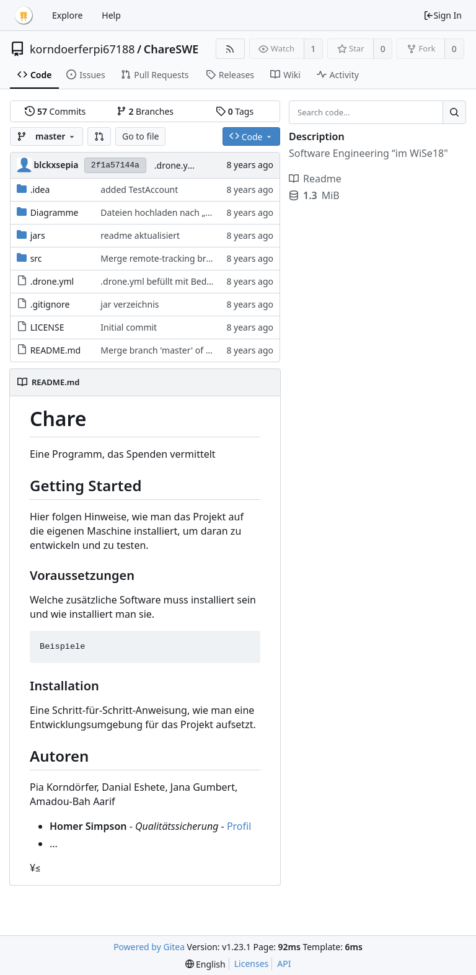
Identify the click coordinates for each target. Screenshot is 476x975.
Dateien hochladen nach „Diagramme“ (178, 212)
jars (37, 235)
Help (111, 15)
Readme (315, 178)
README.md (55, 350)
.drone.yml (52, 281)
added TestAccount (139, 189)
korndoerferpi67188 (82, 49)
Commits (55, 111)
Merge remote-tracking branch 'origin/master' (194, 258)
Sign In (442, 15)
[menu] (205, 964)
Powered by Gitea (149, 947)
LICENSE (47, 327)
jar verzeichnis (129, 304)
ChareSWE (171, 49)
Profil (239, 826)
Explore (67, 15)
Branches (145, 111)
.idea (40, 189)
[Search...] (454, 112)
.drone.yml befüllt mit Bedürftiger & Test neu (191, 281)
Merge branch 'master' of (152, 350)
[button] (99, 136)
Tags (234, 111)
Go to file (140, 136)
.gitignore (50, 304)
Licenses (251, 963)
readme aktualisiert (140, 235)
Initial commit (128, 327)
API (284, 963)
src (36, 258)
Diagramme (54, 212)
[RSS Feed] (230, 48)
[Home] (23, 15)
